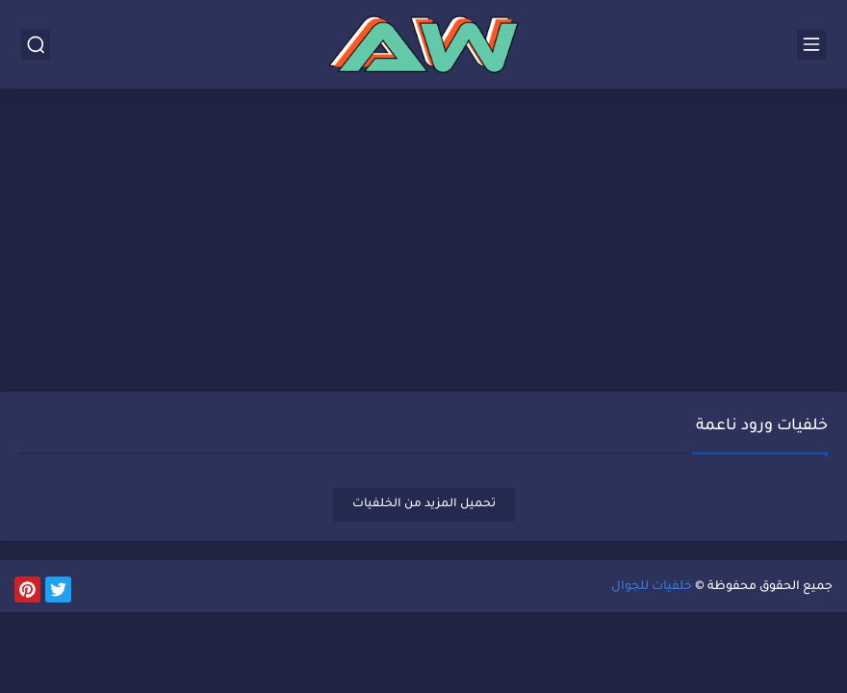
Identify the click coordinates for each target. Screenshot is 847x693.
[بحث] (35, 45)
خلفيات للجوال (651, 587)
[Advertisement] (423, 242)
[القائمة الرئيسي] (811, 45)
